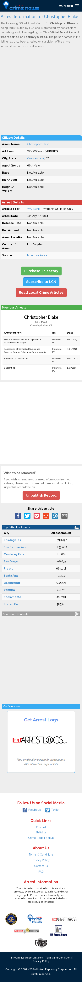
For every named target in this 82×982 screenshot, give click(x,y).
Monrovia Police (37, 255)
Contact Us (41, 865)
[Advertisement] (41, 91)
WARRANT (34, 208)
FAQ (41, 871)
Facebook (32, 809)
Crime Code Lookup (41, 837)
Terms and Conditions (58, 957)
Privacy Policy (41, 860)
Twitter (52, 809)
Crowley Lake (35, 158)
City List (41, 827)
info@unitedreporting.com (27, 957)
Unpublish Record (41, 495)
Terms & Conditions (41, 854)
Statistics (41, 832)
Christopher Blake (38, 144)
